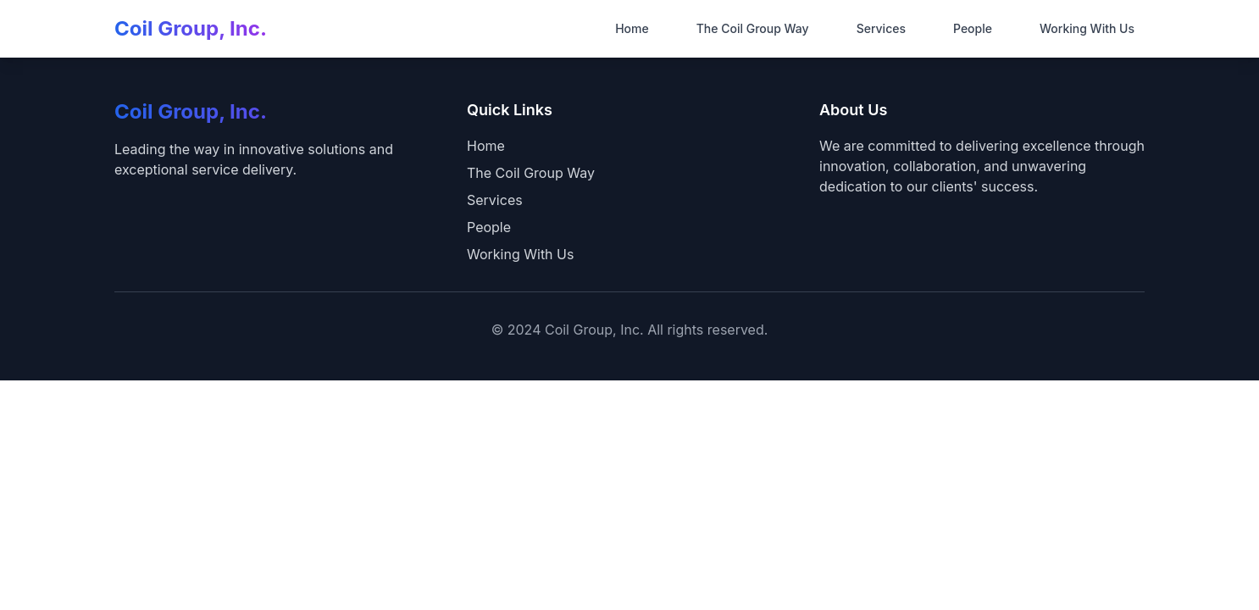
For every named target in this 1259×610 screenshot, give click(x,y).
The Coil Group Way (752, 28)
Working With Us (1087, 28)
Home (632, 28)
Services (881, 28)
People (972, 28)
